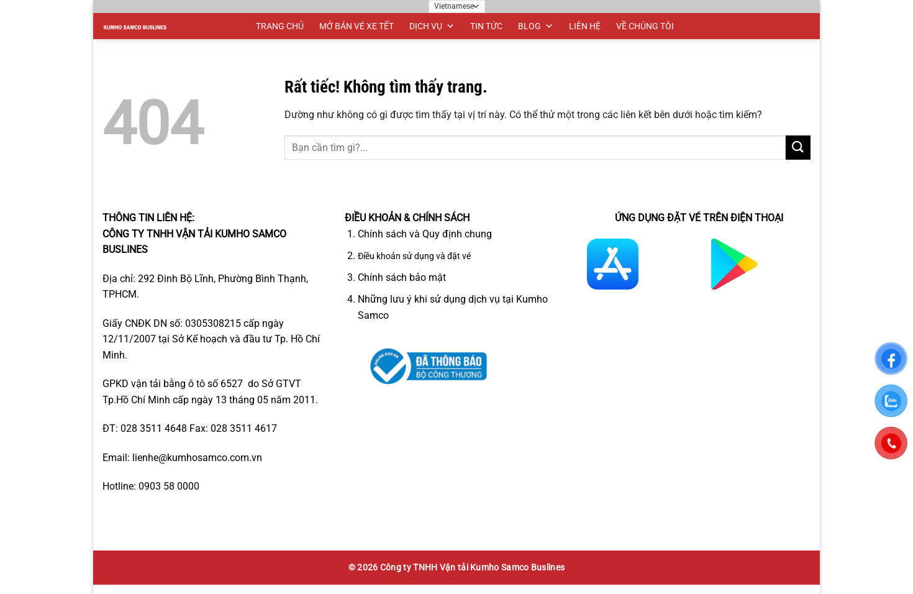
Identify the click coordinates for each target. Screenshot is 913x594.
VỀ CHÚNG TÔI (645, 26)
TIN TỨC (486, 26)
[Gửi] (798, 147)
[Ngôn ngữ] (457, 6)
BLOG (535, 26)
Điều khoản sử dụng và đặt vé (414, 256)
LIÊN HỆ (585, 26)
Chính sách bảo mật (402, 277)
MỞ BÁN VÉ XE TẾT (356, 26)
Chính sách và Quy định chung (425, 234)
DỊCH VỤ (432, 26)
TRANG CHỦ (280, 26)
